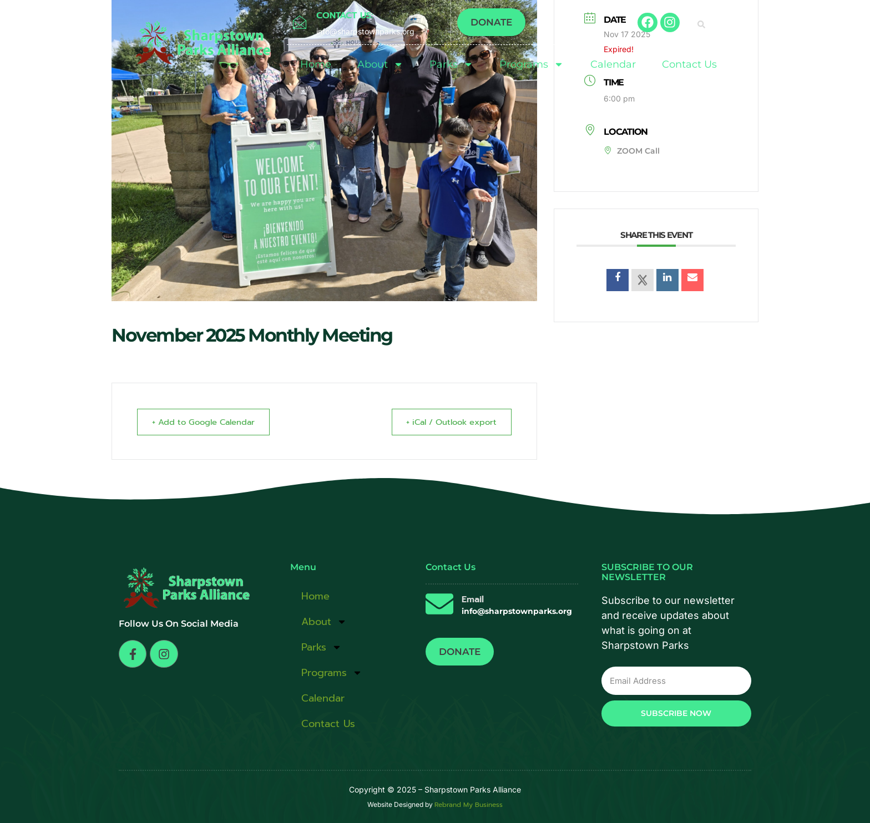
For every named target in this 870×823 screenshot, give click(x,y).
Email (473, 599)
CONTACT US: (344, 15)
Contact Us (689, 64)
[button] (701, 24)
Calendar (613, 64)
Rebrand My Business (468, 805)
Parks (451, 64)
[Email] (439, 604)
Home (315, 64)
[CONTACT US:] (299, 22)
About (380, 64)
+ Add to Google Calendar (207, 422)
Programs (531, 64)
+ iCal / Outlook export (447, 422)
